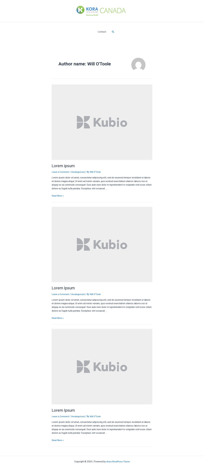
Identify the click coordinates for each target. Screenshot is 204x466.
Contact (102, 32)
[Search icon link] (112, 32)
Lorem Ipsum (62, 287)
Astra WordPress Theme (118, 460)
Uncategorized (79, 171)
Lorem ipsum (62, 165)
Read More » (58, 195)
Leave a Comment (61, 171)
